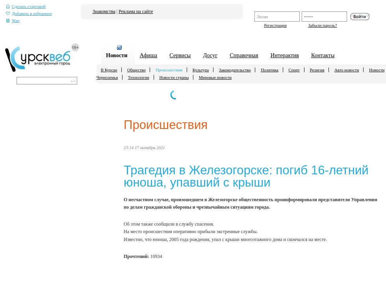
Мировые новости (215, 77)
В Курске (109, 69)
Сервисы (180, 55)
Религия (317, 69)
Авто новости (346, 69)
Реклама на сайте (136, 11)
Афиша (148, 55)
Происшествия (169, 69)
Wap (13, 21)
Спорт (293, 69)
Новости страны (174, 77)
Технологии (138, 77)
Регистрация (275, 25)
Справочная (244, 55)
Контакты (322, 55)
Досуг (210, 55)
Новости (117, 55)
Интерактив (285, 55)
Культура (201, 69)
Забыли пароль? (322, 25)
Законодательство (235, 69)
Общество (136, 69)
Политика (269, 69)
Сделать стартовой (26, 6)
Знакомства (104, 11)
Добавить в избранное (29, 13)
